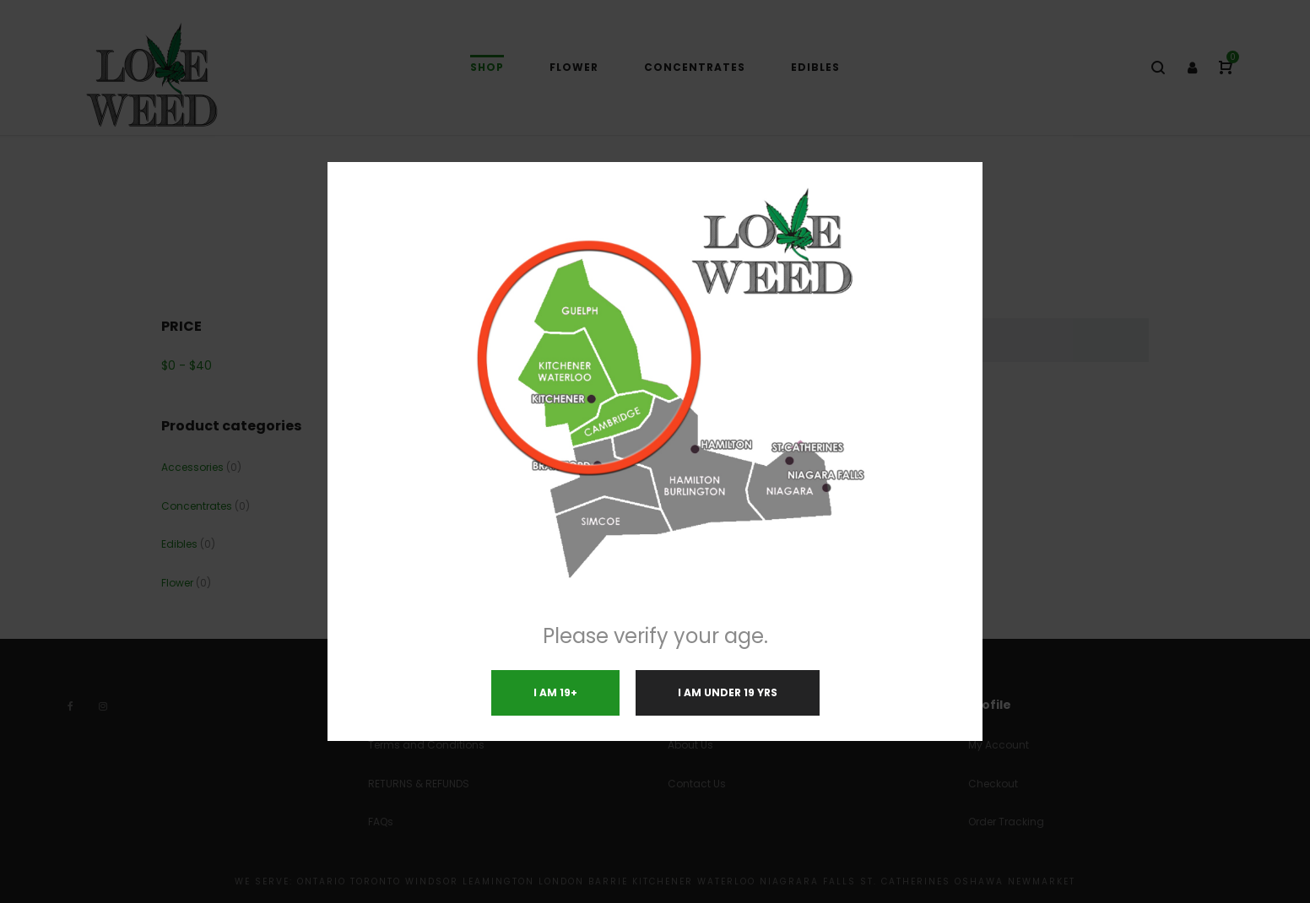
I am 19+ (555, 692)
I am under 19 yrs (727, 692)
